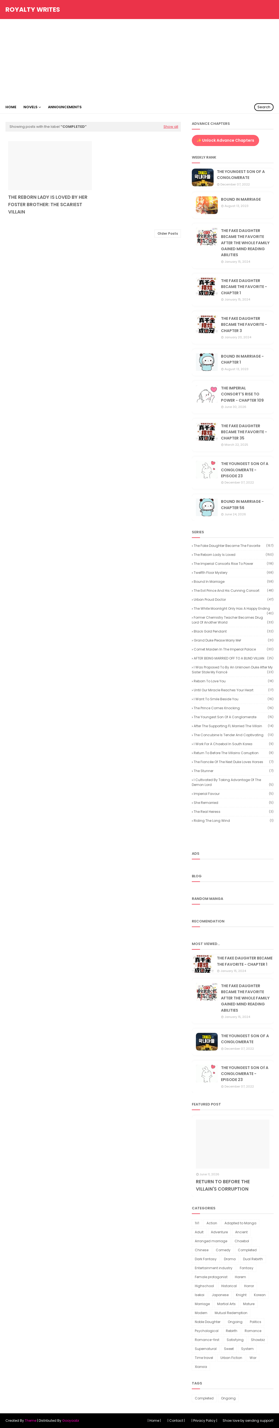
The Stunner (234, 771)
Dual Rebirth (253, 1259)
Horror (249, 1286)
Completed (247, 1250)
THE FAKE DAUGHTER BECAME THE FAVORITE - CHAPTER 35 (244, 432)
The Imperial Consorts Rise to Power (234, 563)
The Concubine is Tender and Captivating (234, 735)
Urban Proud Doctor (234, 599)
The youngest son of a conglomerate (234, 717)
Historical (229, 1286)
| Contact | (176, 1420)
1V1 (197, 1223)
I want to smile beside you (234, 699)
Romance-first (207, 1339)
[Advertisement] (139, 60)
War (253, 1357)
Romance (253, 1330)
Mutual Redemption (231, 1313)
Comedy (223, 1250)
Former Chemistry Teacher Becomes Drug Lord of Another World (233, 620)
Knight (241, 1295)
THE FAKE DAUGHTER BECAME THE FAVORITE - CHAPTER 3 (244, 324)
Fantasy (246, 1268)
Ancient (241, 1232)
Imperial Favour (234, 793)
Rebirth (231, 1330)
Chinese (201, 1250)
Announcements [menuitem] (65, 107)
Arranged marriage (211, 1241)
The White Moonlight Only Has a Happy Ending (234, 608)
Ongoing (235, 1321)
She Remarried (234, 802)
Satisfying (235, 1339)
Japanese (220, 1295)
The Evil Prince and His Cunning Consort (234, 590)
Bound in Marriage (234, 581)
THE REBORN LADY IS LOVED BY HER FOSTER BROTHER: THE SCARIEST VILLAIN (47, 204)
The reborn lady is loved (234, 554)
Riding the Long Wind (234, 820)
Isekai (199, 1295)
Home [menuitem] (10, 107)
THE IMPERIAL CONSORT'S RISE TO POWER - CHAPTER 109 (242, 394)
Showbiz (258, 1339)
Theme (30, 1420)
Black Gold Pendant (234, 631)
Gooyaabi (70, 1420)
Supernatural (206, 1348)
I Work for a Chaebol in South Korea (234, 744)
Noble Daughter (207, 1321)
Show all (170, 126)
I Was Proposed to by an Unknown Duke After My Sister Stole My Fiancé (233, 669)
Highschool (204, 1286)
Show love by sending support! (248, 1420)
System (247, 1348)
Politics (255, 1321)
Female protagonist (211, 1277)
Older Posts (167, 233)
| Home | (154, 1420)
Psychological (207, 1330)
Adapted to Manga (240, 1223)
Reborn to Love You (234, 681)
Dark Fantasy (206, 1259)
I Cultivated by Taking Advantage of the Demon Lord (233, 782)
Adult (199, 1232)
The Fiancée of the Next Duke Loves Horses (234, 762)
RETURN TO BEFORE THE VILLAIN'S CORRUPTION (223, 1185)
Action (212, 1223)
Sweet (229, 1348)
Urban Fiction (231, 1357)
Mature (248, 1304)
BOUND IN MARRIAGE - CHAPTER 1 (242, 359)
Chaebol (242, 1241)
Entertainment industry (213, 1268)
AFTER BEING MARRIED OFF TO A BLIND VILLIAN (234, 658)
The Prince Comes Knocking (234, 708)
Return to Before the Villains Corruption (234, 753)
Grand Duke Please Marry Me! (234, 640)
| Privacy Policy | (204, 1420)
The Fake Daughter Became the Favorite (234, 545)
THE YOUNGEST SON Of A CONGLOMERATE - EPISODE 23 (244, 470)
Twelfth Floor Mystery (234, 572)
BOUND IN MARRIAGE (241, 199)
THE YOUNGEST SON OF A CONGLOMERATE (241, 174)
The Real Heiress (234, 811)
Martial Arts (226, 1304)
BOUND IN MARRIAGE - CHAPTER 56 (242, 504)
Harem (240, 1277)
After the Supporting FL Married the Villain (234, 726)
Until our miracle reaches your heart (234, 690)
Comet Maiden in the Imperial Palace (234, 649)
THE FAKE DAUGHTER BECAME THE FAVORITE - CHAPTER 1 (244, 287)
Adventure (219, 1232)
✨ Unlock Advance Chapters (225, 140)
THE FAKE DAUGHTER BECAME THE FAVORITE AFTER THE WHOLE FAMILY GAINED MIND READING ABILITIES (245, 243)
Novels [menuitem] (30, 107)
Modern (201, 1313)
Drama (230, 1259)
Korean (260, 1295)
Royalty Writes (32, 9)
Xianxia (201, 1366)
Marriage (202, 1304)
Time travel (204, 1357)
